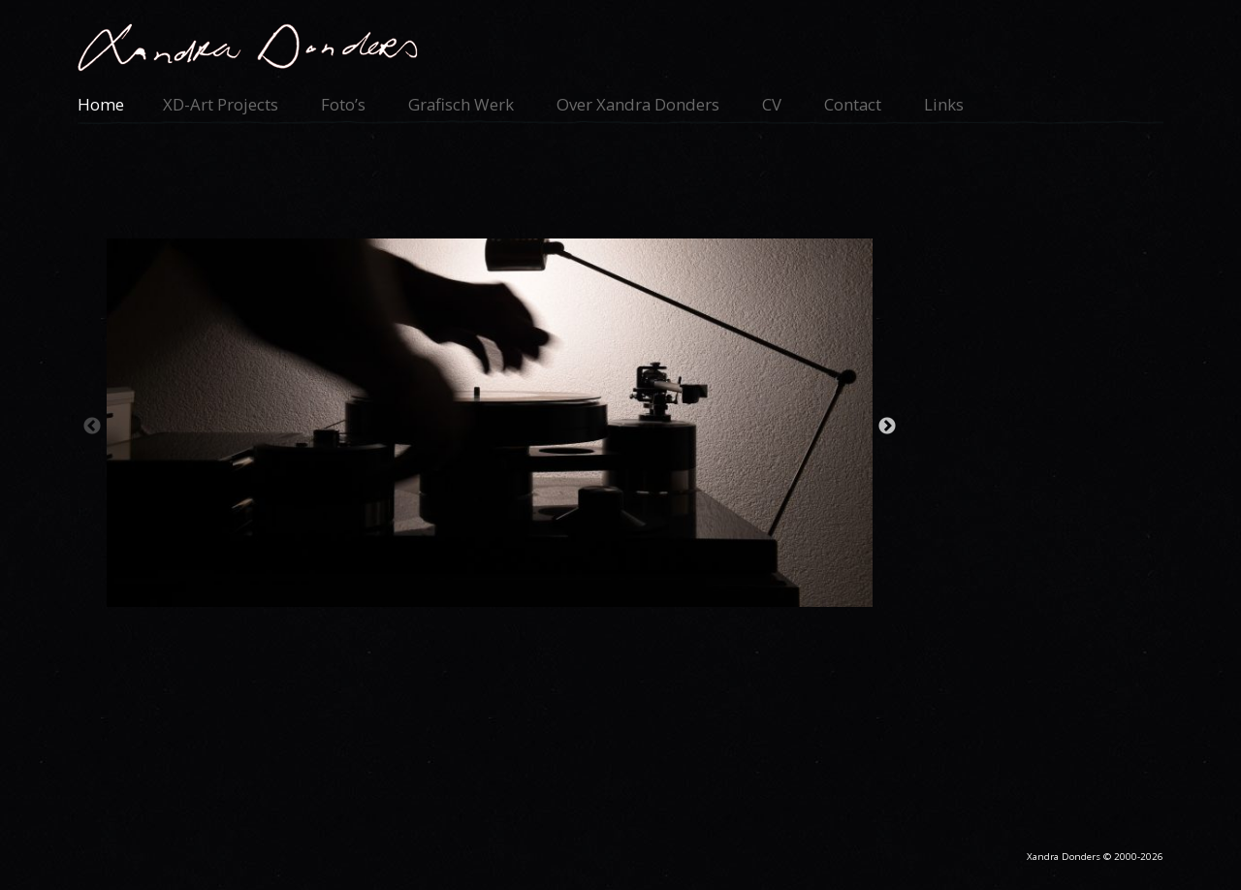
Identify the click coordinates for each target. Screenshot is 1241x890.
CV (771, 104)
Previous (92, 426)
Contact (852, 104)
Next (887, 426)
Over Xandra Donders (638, 104)
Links (944, 104)
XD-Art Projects (220, 104)
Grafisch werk (461, 104)
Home (101, 104)
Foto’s (343, 104)
